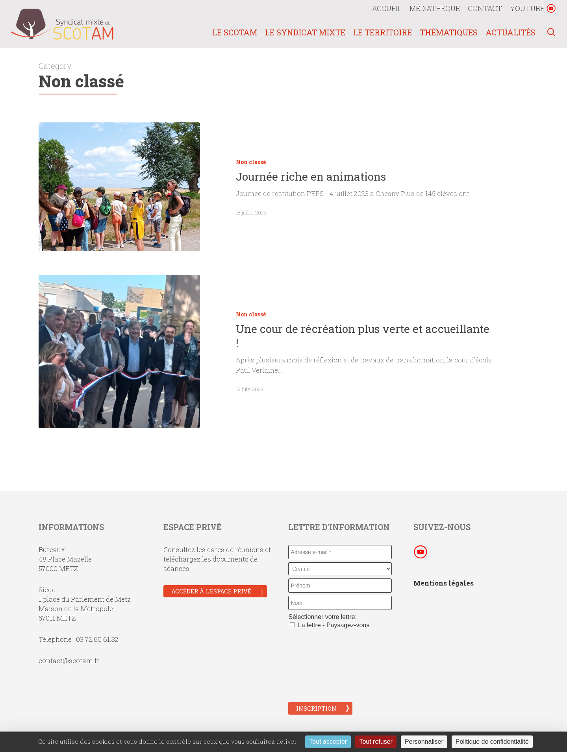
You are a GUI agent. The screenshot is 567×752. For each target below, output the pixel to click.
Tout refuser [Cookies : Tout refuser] (375, 741)
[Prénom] (340, 585)
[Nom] (340, 603)
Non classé (251, 162)
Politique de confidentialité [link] (492, 741)
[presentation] (320, 664)
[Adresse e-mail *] (340, 552)
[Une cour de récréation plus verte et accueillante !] (119, 358)
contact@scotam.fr (69, 660)
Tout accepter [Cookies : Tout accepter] (328, 741)
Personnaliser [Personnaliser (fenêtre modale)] (424, 741)
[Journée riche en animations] (119, 186)
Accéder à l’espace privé (211, 591)
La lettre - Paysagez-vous (329, 625)
